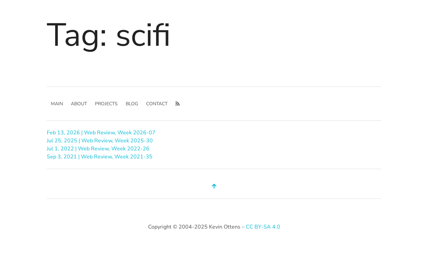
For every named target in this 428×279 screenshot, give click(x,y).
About (79, 104)
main (57, 104)
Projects (106, 104)
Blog (132, 104)
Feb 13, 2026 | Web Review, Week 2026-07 (101, 132)
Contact (157, 104)
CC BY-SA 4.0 (263, 227)
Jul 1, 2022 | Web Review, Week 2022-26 (98, 148)
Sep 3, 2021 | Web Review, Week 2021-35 (99, 156)
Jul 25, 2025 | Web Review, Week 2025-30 (100, 140)
